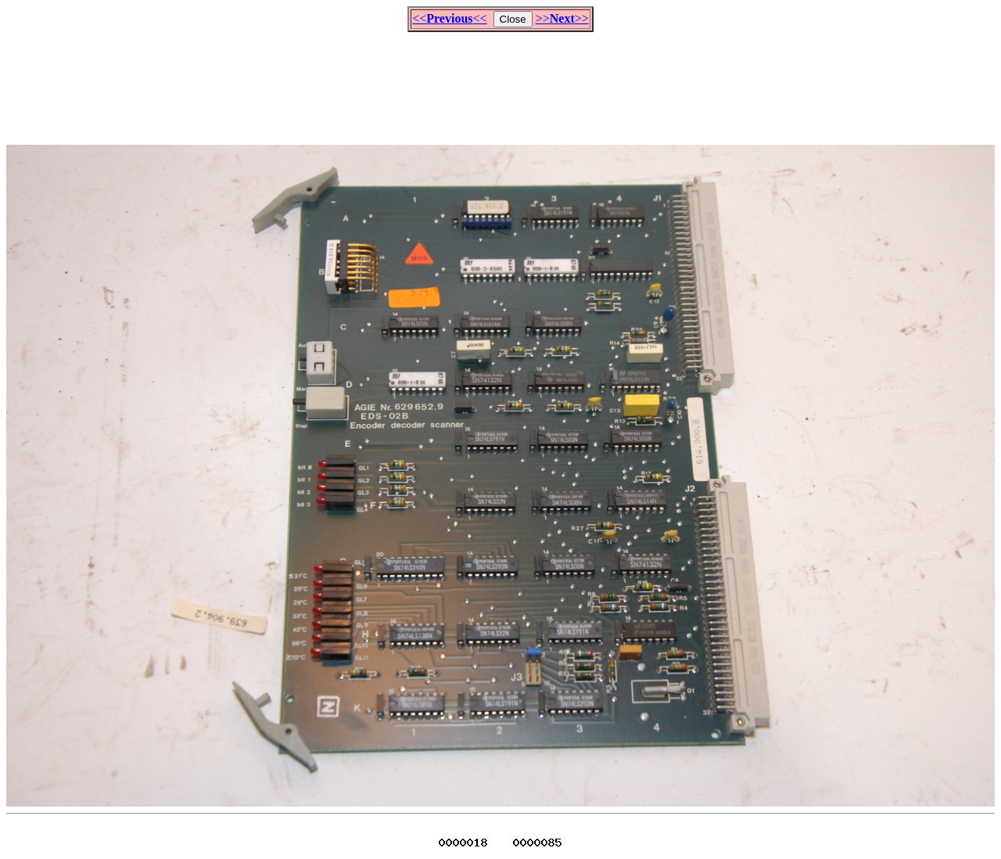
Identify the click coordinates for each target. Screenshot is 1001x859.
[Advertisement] (500, 81)
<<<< (449, 18)
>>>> (562, 18)
